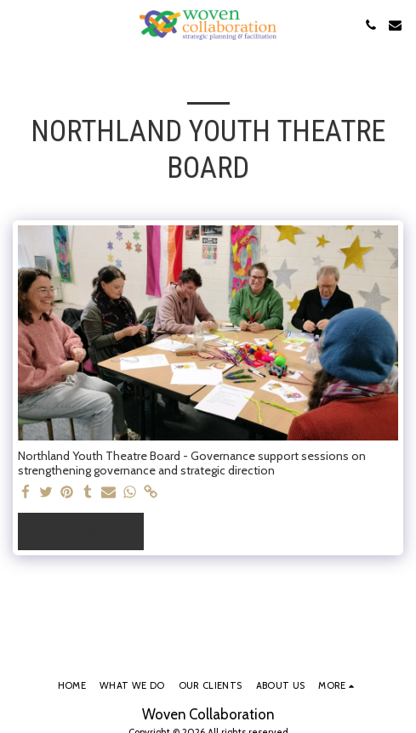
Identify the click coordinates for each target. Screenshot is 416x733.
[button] (18, 25)
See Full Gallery (80, 531)
